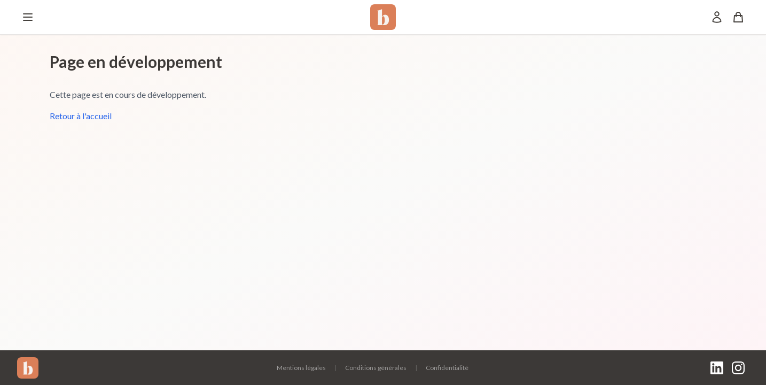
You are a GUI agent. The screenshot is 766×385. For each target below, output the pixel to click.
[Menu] (27, 17)
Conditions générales (376, 368)
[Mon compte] (717, 17)
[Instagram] (738, 368)
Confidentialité (447, 368)
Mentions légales (301, 368)
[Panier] (738, 17)
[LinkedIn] (717, 368)
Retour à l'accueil (81, 116)
